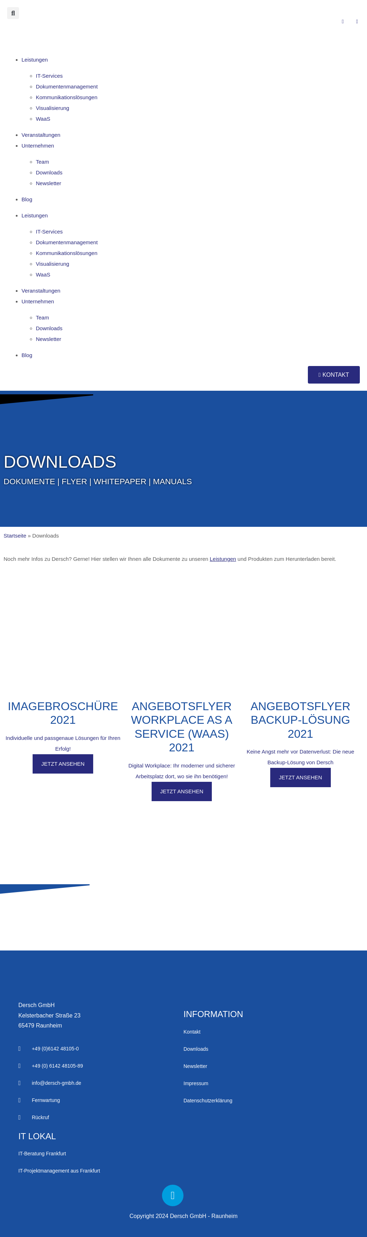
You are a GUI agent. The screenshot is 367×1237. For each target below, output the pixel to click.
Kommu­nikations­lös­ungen (66, 97)
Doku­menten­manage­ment (67, 86)
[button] (13, 13)
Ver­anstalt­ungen (41, 135)
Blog (27, 199)
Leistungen (35, 60)
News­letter (48, 183)
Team (42, 162)
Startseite (15, 536)
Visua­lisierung (52, 108)
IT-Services (49, 76)
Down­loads (49, 172)
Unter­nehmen (38, 146)
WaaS (43, 119)
